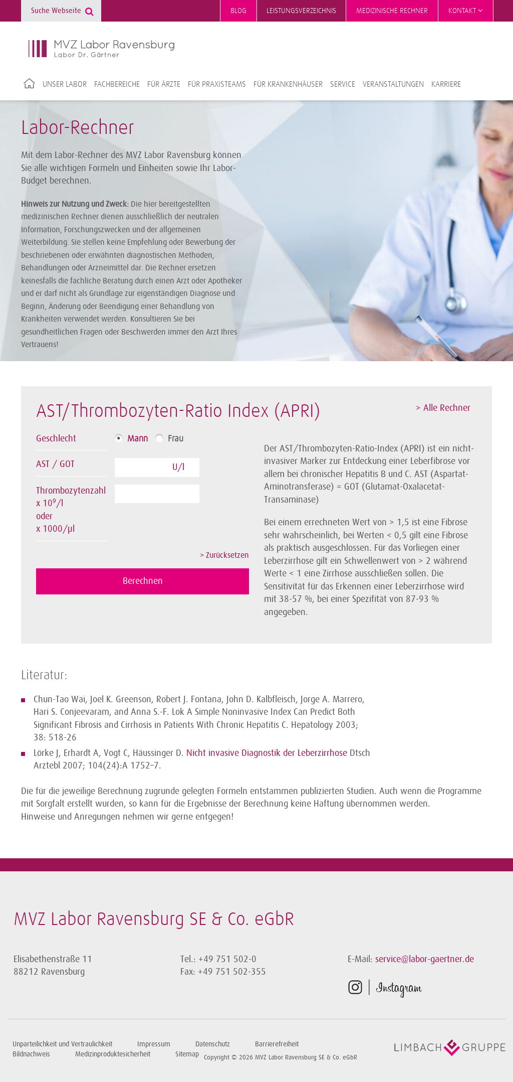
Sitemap (187, 1054)
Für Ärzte (163, 84)
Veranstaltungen (393, 84)
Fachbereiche (117, 84)
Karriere (446, 84)
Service (342, 84)
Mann (137, 438)
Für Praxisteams (217, 84)
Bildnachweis (31, 1054)
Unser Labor (65, 84)
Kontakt (465, 11)
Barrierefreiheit (277, 1044)
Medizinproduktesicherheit (112, 1054)
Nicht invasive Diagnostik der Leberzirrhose (266, 753)
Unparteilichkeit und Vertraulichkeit (62, 1044)
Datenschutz (212, 1044)
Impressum (153, 1044)
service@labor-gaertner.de (424, 959)
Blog (238, 11)
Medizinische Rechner (392, 11)
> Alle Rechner (443, 408)
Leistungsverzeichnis (301, 11)
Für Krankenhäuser (288, 84)
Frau (175, 438)
